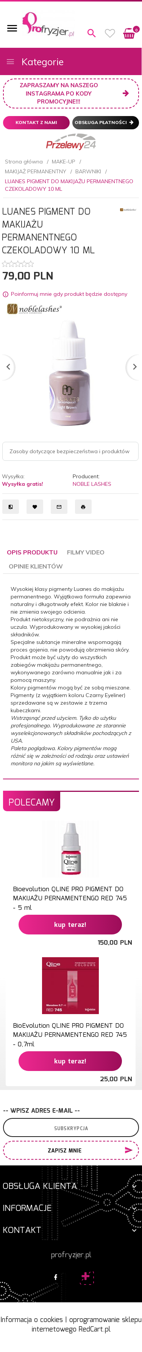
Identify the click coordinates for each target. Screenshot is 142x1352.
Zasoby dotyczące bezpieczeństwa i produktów (69, 451)
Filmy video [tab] (86, 552)
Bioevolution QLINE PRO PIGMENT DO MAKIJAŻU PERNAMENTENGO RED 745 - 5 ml (70, 898)
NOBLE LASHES (92, 484)
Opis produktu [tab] (32, 552)
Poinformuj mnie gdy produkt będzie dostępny (69, 293)
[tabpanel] (71, 676)
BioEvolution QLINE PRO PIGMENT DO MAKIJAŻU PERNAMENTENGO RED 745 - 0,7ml (70, 1035)
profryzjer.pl (71, 1255)
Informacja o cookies (31, 1320)
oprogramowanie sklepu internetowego (87, 1325)
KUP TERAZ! (70, 925)
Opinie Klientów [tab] (36, 566)
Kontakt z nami (36, 122)
